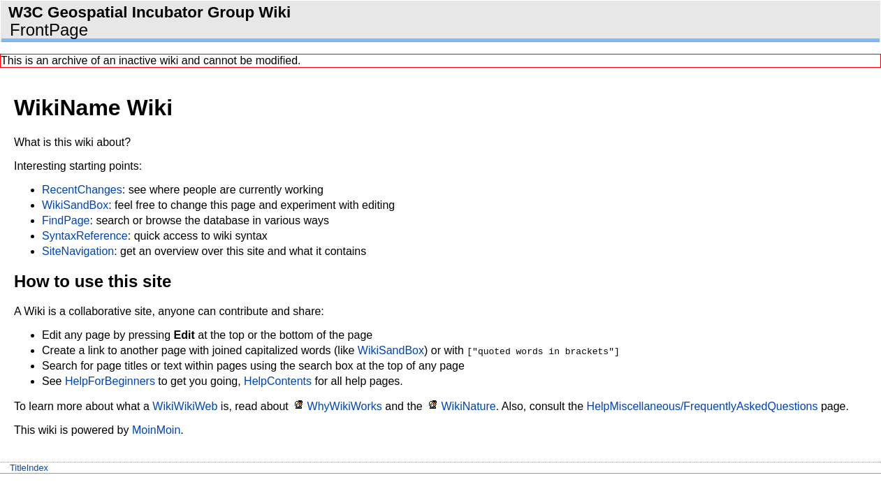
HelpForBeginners (110, 381)
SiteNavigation (78, 251)
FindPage (66, 220)
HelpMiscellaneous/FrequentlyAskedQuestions (702, 406)
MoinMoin (156, 430)
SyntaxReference (85, 236)
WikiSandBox (75, 205)
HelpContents (278, 381)
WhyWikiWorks (344, 406)
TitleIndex (29, 467)
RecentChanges (82, 190)
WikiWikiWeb (184, 406)
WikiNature (469, 406)
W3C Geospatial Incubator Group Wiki (149, 12)
